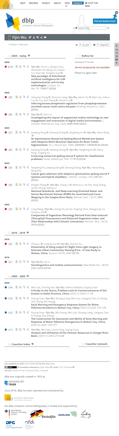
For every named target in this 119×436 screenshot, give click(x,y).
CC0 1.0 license (65, 367)
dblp (22, 3)
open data (44, 367)
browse (33, 3)
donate (77, 3)
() (90, 106)
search (46, 3)
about (57, 3)
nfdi (67, 3)
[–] (79, 55)
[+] (83, 343)
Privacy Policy (32, 370)
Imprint (44, 370)
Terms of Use (18, 370)
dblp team (50, 363)
